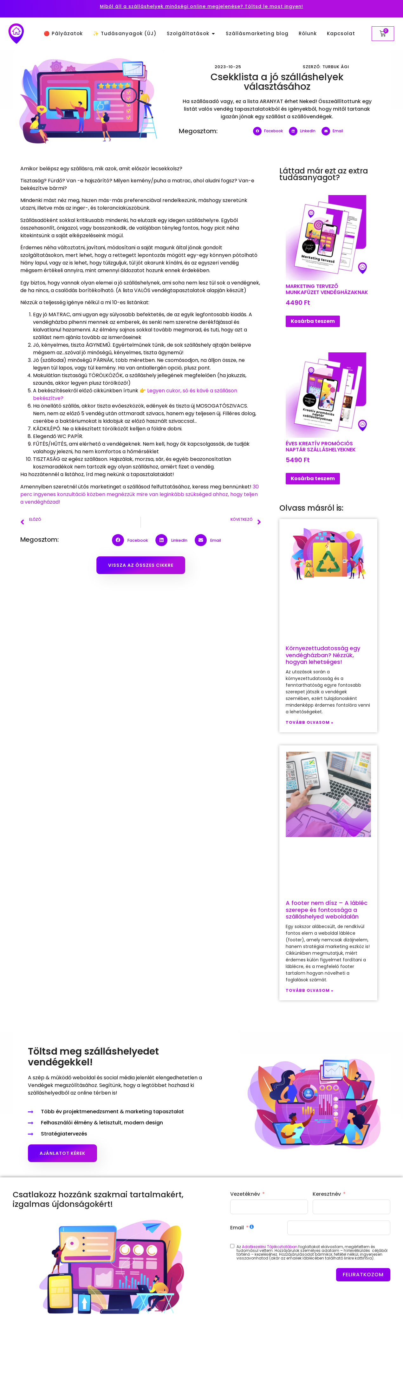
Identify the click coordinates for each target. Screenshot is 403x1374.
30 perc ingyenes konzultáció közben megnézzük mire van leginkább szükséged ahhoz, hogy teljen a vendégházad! (139, 494)
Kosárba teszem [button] (313, 321)
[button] (269, 131)
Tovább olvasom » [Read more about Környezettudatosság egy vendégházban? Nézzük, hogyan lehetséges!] (310, 722)
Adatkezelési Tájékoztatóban (269, 1246)
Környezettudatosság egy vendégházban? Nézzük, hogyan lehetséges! (323, 655)
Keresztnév (327, 1194)
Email (237, 1227)
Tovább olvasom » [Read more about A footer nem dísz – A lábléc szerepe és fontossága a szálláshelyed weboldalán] (310, 990)
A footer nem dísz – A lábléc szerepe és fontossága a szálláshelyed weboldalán (326, 909)
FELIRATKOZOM (363, 1274)
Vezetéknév (245, 1194)
